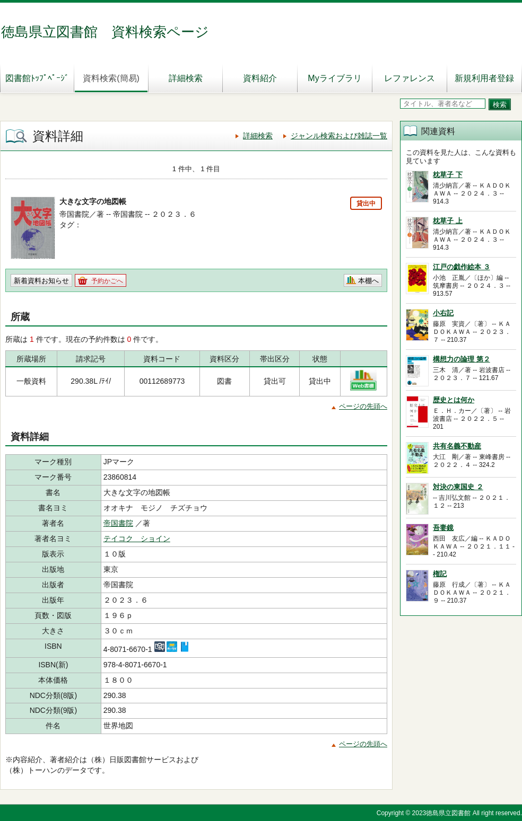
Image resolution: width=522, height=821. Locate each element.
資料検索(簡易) (111, 78)
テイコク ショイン (136, 538)
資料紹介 (260, 78)
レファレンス (409, 78)
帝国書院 (118, 523)
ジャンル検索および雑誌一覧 (339, 135)
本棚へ (368, 281)
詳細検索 (186, 78)
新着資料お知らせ (41, 281)
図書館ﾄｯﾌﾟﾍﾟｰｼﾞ (37, 78)
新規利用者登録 (484, 78)
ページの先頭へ (363, 406)
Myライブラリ (334, 78)
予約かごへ (107, 281)
